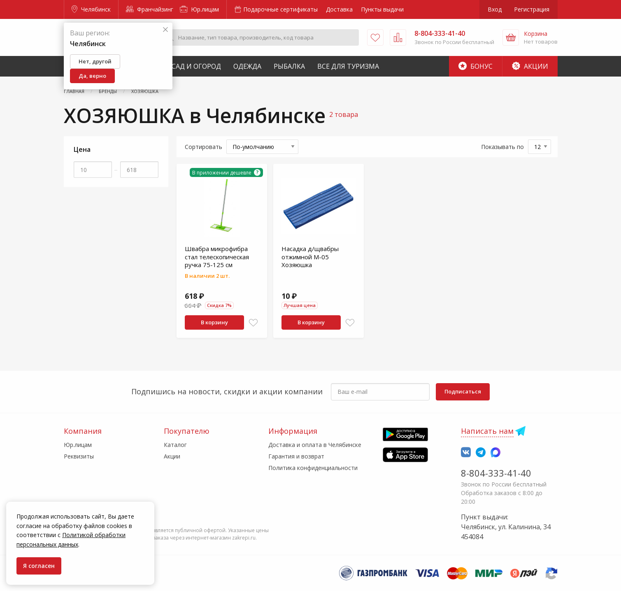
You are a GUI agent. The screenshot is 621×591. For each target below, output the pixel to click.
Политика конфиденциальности (313, 468)
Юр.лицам (199, 9)
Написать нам (487, 431)
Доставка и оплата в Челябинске (314, 445)
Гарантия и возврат (296, 456)
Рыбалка (289, 66)
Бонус (475, 66)
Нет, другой (95, 61)
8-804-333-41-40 (496, 473)
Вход (495, 9)
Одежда (247, 66)
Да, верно (92, 75)
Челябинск (91, 9)
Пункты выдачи (382, 9)
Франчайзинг (149, 9)
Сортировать (203, 147)
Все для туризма (348, 66)
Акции (530, 66)
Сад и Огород (196, 66)
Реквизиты (79, 456)
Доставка (339, 9)
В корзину (214, 322)
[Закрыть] (165, 30)
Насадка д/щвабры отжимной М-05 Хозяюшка (310, 256)
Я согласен (39, 566)
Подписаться (462, 391)
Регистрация (531, 9)
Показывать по (502, 147)
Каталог (175, 445)
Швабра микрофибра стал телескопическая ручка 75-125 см (217, 256)
